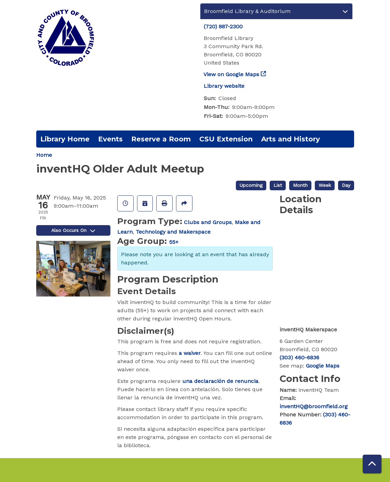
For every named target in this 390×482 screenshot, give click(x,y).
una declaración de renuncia (220, 381)
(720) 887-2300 (223, 26)
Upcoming (251, 185)
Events (110, 139)
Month (300, 185)
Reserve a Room (161, 139)
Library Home (65, 139)
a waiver (190, 353)
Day (346, 185)
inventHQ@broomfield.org (314, 406)
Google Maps (322, 365)
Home (44, 155)
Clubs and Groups (208, 222)
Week (325, 185)
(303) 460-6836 (299, 357)
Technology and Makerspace (173, 232)
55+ (173, 242)
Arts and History (290, 139)
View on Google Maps (231, 74)
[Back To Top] (372, 464)
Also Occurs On (73, 230)
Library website (224, 86)
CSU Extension (226, 139)
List (277, 185)
